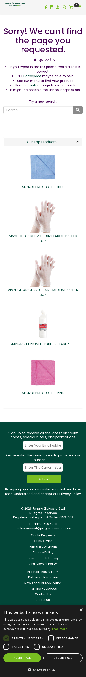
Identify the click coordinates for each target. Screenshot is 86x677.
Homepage (32, 76)
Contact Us (43, 594)
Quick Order (43, 541)
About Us (43, 600)
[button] (43, 669)
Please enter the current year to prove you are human (43, 457)
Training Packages (43, 588)
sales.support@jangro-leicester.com (44, 528)
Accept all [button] (22, 658)
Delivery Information (43, 577)
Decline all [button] (63, 658)
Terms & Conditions (43, 546)
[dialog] (43, 641)
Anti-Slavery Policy (43, 563)
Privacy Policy (70, 494)
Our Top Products (42, 141)
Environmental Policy (43, 558)
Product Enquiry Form (43, 572)
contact (34, 85)
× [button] (81, 610)
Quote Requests (43, 535)
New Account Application (43, 583)
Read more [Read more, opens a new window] (59, 629)
